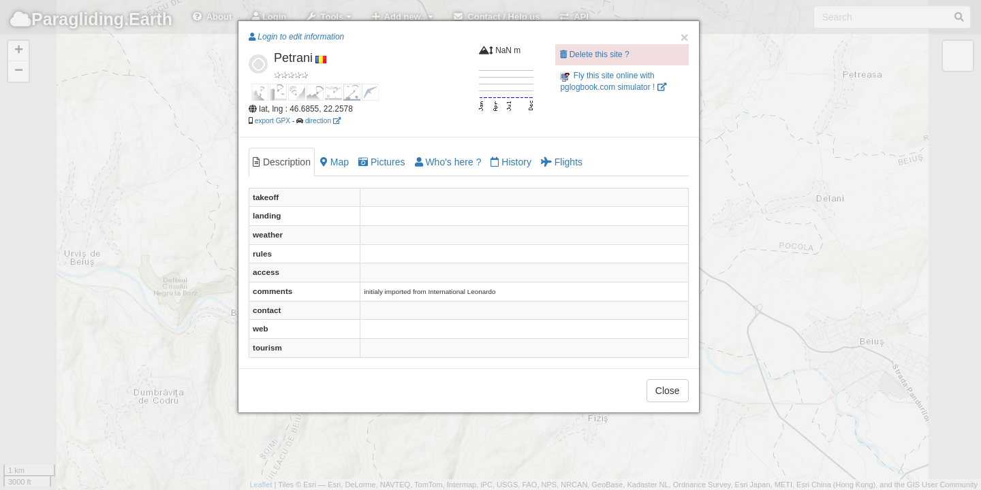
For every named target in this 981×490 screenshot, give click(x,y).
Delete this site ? (594, 54)
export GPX (272, 121)
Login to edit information (296, 37)
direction (323, 121)
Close (667, 390)
